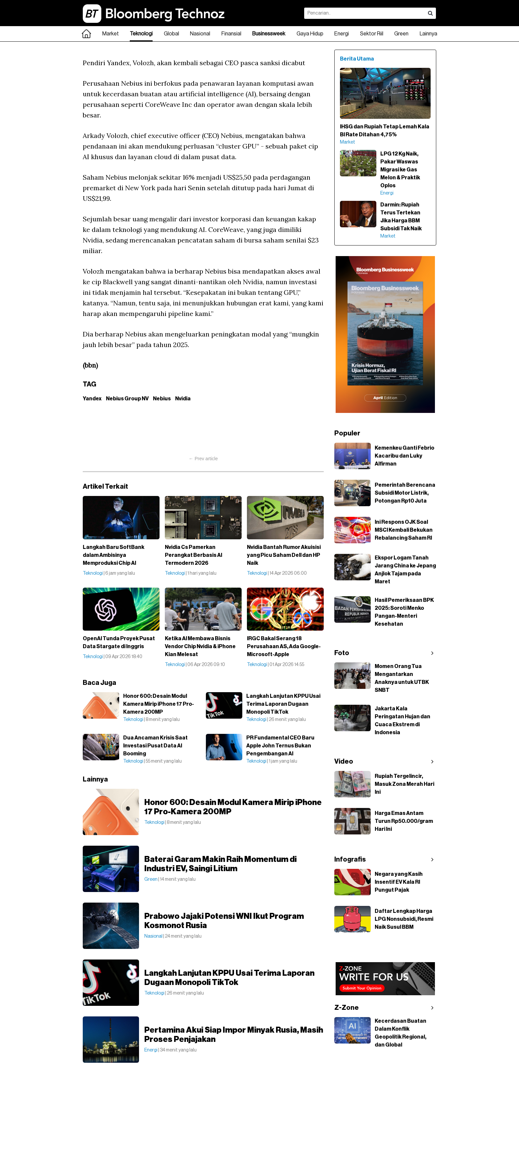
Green (401, 33)
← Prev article (203, 458)
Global (171, 33)
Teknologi (141, 33)
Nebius (162, 398)
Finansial (231, 33)
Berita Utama (357, 59)
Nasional (200, 33)
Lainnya (428, 33)
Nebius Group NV (127, 398)
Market (110, 33)
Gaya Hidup (310, 33)
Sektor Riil (371, 33)
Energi (341, 33)
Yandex (92, 398)
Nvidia (183, 398)
